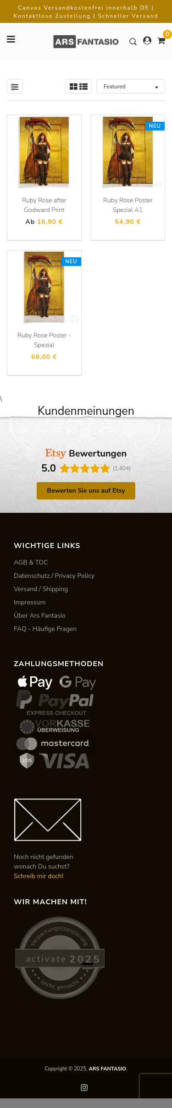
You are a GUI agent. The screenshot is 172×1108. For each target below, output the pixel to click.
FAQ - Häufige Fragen (45, 629)
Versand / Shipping (41, 589)
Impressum (29, 602)
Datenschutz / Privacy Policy (54, 575)
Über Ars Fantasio (40, 615)
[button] (7, 507)
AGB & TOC (31, 562)
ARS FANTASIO (107, 1068)
